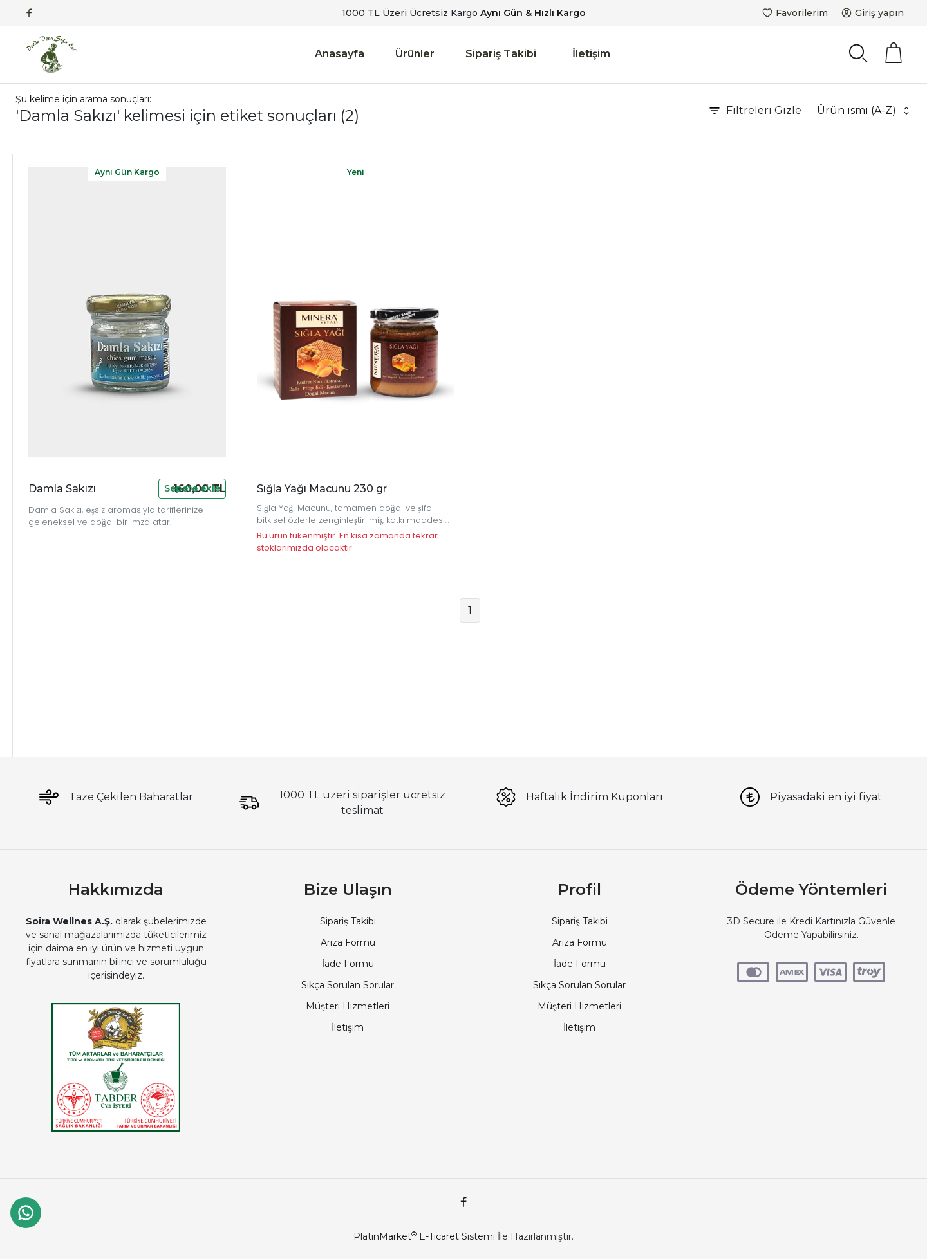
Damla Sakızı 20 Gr (59, 708)
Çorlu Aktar (41, 242)
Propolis (35, 223)
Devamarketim (51, 204)
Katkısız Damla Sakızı (64, 615)
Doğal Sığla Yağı (53, 428)
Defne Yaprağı (48, 335)
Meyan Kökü (45, 503)
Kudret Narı (42, 466)
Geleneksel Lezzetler (64, 727)
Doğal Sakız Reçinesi (63, 578)
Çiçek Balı (38, 391)
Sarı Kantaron (47, 522)
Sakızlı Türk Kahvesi (60, 689)
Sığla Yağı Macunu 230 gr (447, 425)
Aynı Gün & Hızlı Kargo (533, 13)
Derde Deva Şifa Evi (61, 279)
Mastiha (34, 596)
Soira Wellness (48, 316)
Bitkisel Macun (49, 354)
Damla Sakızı (45, 484)
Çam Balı (37, 372)
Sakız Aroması (48, 652)
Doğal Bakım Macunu (66, 559)
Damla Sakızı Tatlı (56, 671)
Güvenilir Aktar (49, 260)
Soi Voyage (42, 298)
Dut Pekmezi (47, 447)
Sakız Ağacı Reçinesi (62, 633)
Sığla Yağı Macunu (57, 410)
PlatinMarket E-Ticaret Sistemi (424, 1236)
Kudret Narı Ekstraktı (63, 540)
